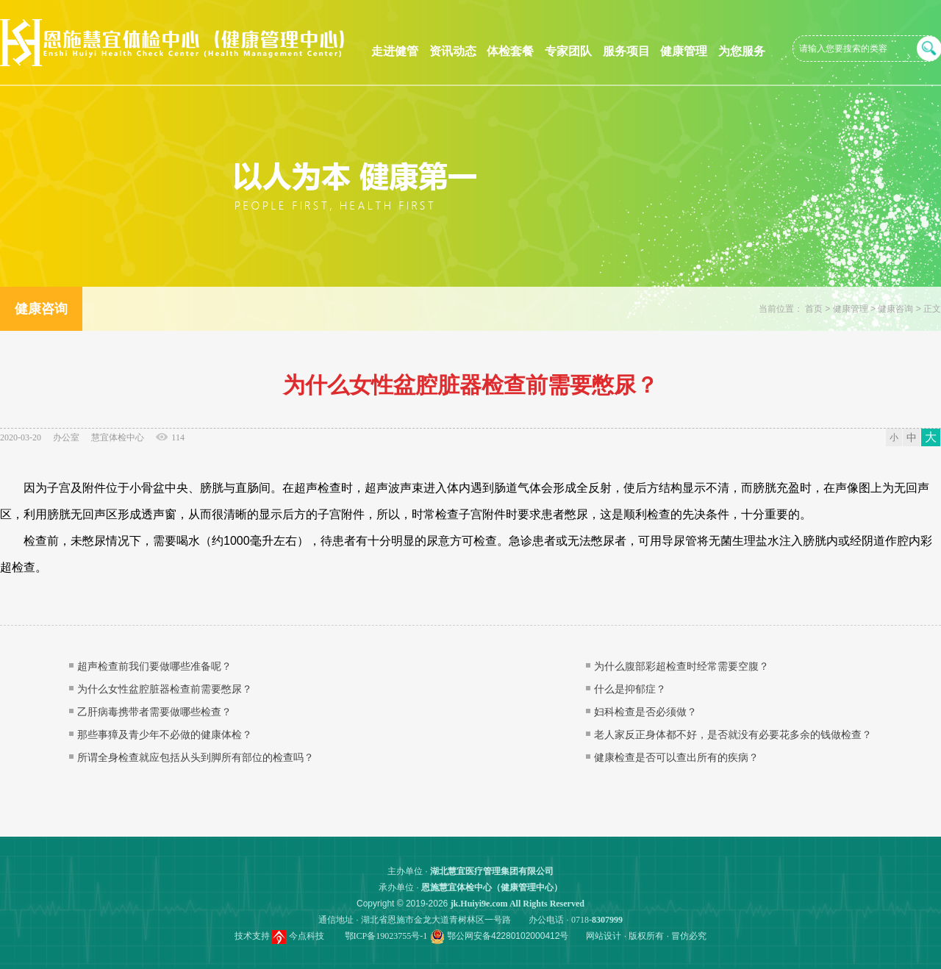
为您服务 (741, 51)
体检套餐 (510, 51)
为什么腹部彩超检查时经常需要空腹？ (681, 666)
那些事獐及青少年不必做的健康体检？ (164, 734)
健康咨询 (895, 309)
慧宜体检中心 (117, 437)
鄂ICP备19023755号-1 (386, 936)
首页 (814, 309)
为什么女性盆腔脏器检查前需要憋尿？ (164, 689)
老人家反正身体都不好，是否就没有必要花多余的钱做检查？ (733, 734)
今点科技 (306, 936)
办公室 (66, 437)
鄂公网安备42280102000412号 (507, 936)
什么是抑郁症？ (630, 689)
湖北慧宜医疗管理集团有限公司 (492, 871)
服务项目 (626, 51)
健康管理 (683, 51)
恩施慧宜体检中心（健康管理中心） (491, 887)
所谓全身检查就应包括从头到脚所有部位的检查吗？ (195, 757)
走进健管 (394, 51)
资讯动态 (452, 51)
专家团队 (568, 51)
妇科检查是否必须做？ (645, 712)
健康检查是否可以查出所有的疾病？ (676, 757)
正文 (932, 309)
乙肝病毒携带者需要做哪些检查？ (154, 712)
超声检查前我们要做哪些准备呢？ (154, 666)
